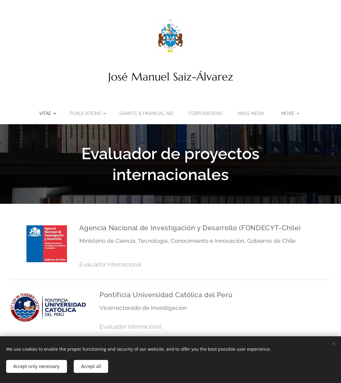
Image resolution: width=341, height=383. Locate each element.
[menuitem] (45, 113)
